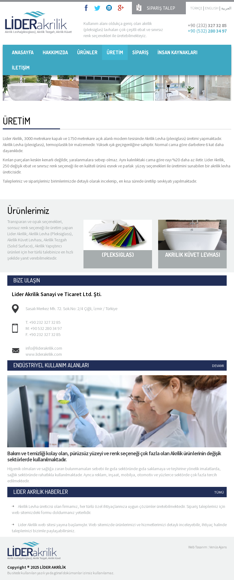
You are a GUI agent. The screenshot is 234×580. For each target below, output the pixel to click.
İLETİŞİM (21, 68)
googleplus (121, 8)
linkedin (109, 8)
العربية (226, 8)
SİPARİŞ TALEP (161, 8)
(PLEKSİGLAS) (118, 254)
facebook (88, 8)
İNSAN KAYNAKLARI (177, 52)
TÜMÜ (219, 492)
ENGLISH (211, 8)
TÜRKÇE (196, 8)
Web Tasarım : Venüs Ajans (207, 547)
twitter (97, 8)
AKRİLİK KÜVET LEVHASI (192, 254)
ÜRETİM (115, 52)
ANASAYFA (23, 52)
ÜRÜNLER (87, 52)
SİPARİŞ (140, 52)
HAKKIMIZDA (55, 52)
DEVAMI (218, 365)
